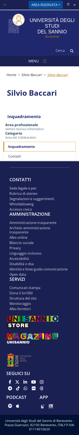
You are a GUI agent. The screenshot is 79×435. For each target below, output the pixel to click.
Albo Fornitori (20, 309)
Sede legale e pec (23, 188)
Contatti (14, 156)
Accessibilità (19, 258)
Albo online (18, 237)
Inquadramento (21, 146)
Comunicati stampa (24, 288)
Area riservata (44, 5)
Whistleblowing (21, 204)
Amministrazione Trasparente (32, 223)
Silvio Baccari (31, 74)
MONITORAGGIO (20, 303)
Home (11, 74)
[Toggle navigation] (5, 5)
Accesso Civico (20, 209)
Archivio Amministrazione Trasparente (29, 230)
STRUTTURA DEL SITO (23, 298)
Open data (17, 274)
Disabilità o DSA (21, 264)
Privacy (15, 248)
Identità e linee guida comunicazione (38, 269)
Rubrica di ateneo (23, 193)
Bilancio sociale (21, 243)
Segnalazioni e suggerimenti (31, 199)
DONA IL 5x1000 (21, 293)
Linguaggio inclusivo (25, 253)
